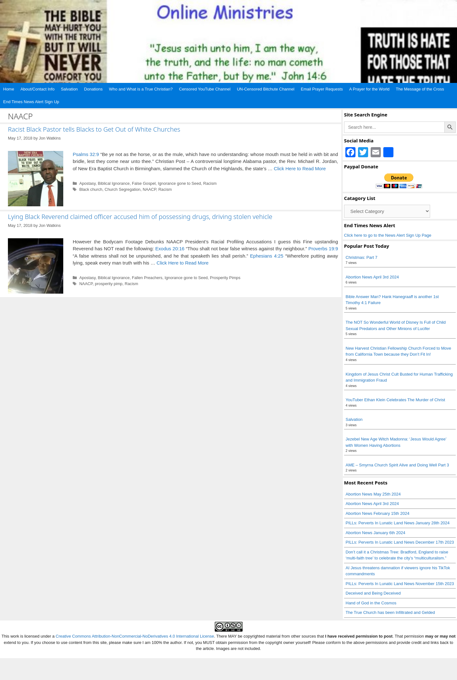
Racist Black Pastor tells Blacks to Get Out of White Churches (94, 129)
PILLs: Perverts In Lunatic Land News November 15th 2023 (400, 583)
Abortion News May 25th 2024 (373, 494)
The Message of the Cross (420, 89)
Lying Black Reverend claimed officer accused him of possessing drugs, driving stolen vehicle (140, 216)
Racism (210, 183)
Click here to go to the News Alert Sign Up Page (387, 235)
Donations (93, 89)
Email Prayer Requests (322, 89)
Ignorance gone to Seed (179, 183)
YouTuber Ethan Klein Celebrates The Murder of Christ (395, 399)
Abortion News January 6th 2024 (375, 532)
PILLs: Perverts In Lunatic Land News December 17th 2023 (400, 542)
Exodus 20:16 (169, 248)
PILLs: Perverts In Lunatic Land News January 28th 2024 (398, 523)
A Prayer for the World (369, 89)
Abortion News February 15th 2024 (378, 513)
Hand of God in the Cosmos (371, 603)
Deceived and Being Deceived (373, 593)
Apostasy (87, 183)
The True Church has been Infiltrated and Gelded (390, 612)
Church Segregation (122, 189)
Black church (90, 189)
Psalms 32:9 (86, 154)
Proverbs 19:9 (323, 248)
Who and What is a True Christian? (141, 89)
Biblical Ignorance (114, 183)
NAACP (149, 189)
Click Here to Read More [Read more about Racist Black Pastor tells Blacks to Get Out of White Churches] (300, 168)
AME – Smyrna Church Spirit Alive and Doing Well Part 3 (397, 465)
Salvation (69, 89)
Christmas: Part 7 (361, 257)
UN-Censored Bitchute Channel (265, 89)
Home (8, 89)
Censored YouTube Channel (205, 89)
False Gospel (144, 183)
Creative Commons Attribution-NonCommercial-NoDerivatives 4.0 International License (135, 636)
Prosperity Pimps (225, 277)
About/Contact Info (38, 89)
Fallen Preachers (147, 277)
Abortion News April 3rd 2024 (372, 277)
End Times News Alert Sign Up (31, 101)
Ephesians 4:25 (266, 256)
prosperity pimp (108, 283)
